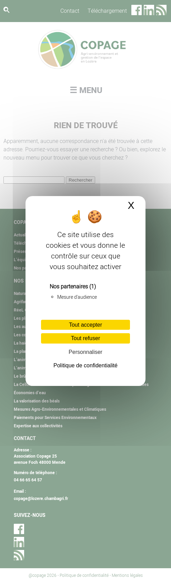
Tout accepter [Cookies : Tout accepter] (85, 325)
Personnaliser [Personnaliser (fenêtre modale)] (85, 352)
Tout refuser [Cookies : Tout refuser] (85, 338)
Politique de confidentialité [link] (85, 365)
